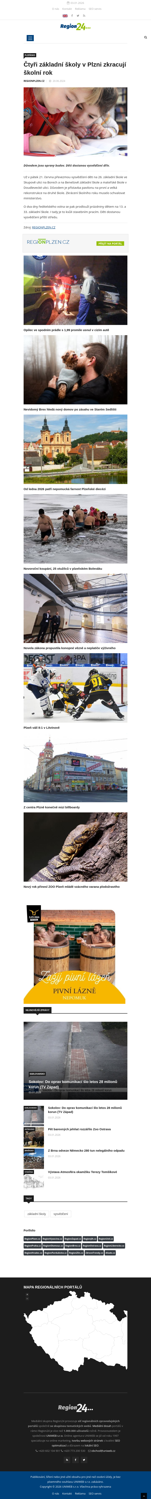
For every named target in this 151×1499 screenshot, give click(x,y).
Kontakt (67, 9)
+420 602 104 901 (49, 1451)
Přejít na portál (110, 243)
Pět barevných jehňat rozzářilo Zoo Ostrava (79, 1129)
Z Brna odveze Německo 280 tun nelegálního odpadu (86, 1150)
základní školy (36, 1214)
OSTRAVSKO (29, 1129)
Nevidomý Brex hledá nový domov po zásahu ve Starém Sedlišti (70, 409)
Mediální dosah (101, 1426)
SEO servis (95, 9)
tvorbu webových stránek (87, 1440)
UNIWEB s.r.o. (54, 1436)
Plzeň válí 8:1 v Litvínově (42, 727)
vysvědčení (61, 1214)
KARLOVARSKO (37, 1073)
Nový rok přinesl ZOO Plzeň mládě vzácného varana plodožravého (72, 886)
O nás (55, 9)
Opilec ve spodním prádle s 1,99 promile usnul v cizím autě (66, 330)
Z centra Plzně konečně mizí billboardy (52, 807)
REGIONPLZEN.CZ (34, 81)
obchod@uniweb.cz (103, 1451)
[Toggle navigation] (30, 38)
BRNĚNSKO (29, 1150)
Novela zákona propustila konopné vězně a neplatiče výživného (70, 648)
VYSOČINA (29, 1172)
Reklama (80, 9)
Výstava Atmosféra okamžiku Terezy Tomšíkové (82, 1172)
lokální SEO (92, 1445)
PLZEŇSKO (30, 55)
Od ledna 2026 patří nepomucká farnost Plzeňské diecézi (65, 489)
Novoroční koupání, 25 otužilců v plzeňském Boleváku (63, 568)
